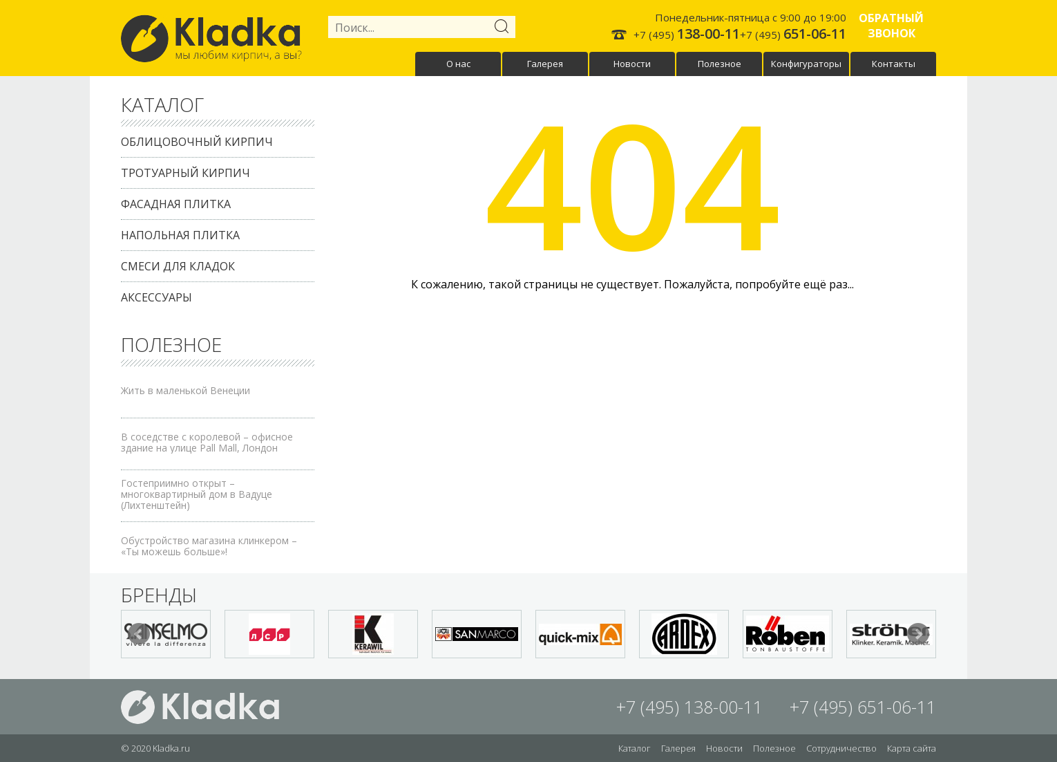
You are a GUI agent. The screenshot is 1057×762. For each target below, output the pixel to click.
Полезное (719, 63)
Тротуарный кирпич (185, 172)
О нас (458, 63)
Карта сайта (911, 748)
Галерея (545, 63)
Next (918, 634)
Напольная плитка (180, 235)
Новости (632, 63)
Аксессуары (156, 297)
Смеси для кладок (178, 266)
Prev (139, 634)
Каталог (634, 748)
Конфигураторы (806, 63)
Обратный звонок (891, 25)
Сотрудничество (841, 748)
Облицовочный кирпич (197, 141)
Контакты (893, 63)
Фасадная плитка (176, 204)
